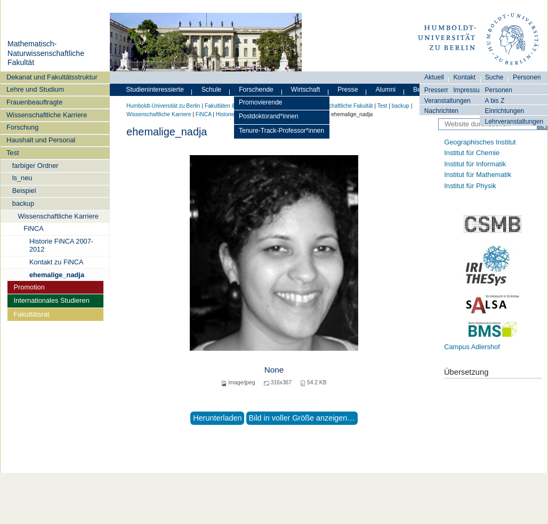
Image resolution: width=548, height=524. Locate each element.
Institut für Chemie (471, 153)
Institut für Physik (470, 186)
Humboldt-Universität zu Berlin (163, 106)
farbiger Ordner (35, 166)
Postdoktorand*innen (269, 116)
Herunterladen (217, 418)
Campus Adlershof (472, 347)
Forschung (22, 127)
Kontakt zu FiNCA (56, 262)
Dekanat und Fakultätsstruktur (52, 77)
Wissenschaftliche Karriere (46, 115)
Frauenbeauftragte (34, 102)
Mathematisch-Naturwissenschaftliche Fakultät (45, 53)
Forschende (256, 89)
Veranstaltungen (447, 100)
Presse (347, 89)
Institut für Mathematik (477, 175)
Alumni (385, 89)
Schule (212, 89)
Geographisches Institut (479, 142)
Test (12, 153)
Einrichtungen (504, 111)
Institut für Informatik (475, 164)
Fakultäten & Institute (230, 106)
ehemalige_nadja (56, 275)
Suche (494, 77)
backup (23, 203)
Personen (498, 90)
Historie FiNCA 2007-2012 (61, 245)
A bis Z (494, 100)
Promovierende (261, 102)
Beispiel (24, 191)
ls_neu (22, 178)
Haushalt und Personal (40, 140)
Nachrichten (441, 111)
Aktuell (434, 77)
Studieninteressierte (154, 89)
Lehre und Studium (35, 89)
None (274, 369)
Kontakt (464, 77)
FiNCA (33, 228)
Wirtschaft (305, 89)
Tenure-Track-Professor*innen (281, 130)
